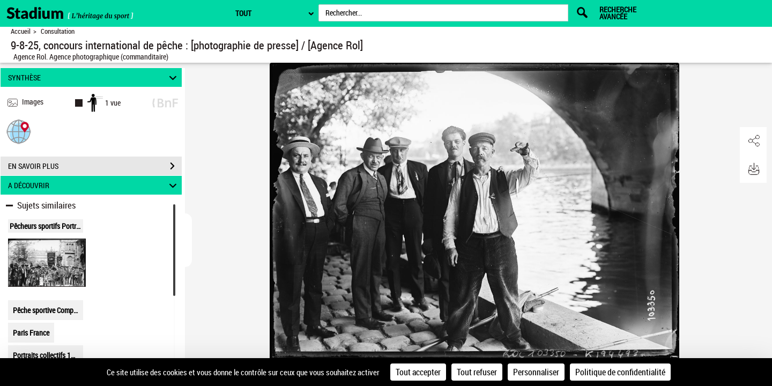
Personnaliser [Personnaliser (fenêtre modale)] (536, 372)
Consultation (58, 31)
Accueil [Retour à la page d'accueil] (21, 31)
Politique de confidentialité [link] (620, 372)
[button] (18, 131)
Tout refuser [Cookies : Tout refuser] (477, 372)
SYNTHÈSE (94, 77)
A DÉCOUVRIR (94, 185)
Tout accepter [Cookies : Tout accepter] (418, 372)
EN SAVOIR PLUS (95, 166)
